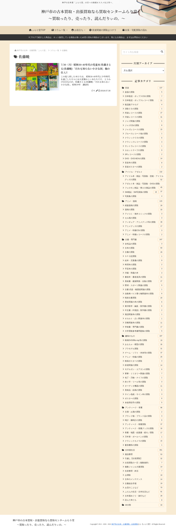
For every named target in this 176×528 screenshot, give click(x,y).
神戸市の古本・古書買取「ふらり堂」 (32, 50)
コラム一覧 (54, 50)
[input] (143, 52)
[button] (162, 51)
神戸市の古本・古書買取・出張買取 (125, 524)
